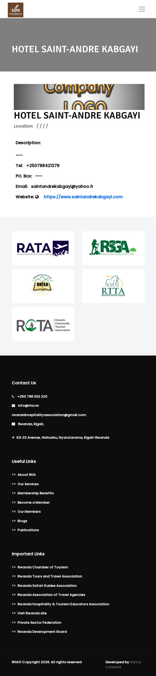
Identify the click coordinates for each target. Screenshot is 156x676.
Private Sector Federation (39, 622)
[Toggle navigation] (141, 9)
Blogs (22, 521)
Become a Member (33, 502)
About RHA (26, 474)
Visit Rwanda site (32, 613)
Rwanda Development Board (42, 631)
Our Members (29, 511)
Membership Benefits (35, 493)
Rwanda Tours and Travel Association (49, 576)
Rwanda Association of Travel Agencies (51, 594)
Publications (28, 530)
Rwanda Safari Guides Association (47, 585)
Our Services (28, 484)
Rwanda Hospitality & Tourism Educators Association (63, 604)
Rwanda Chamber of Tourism (42, 567)
